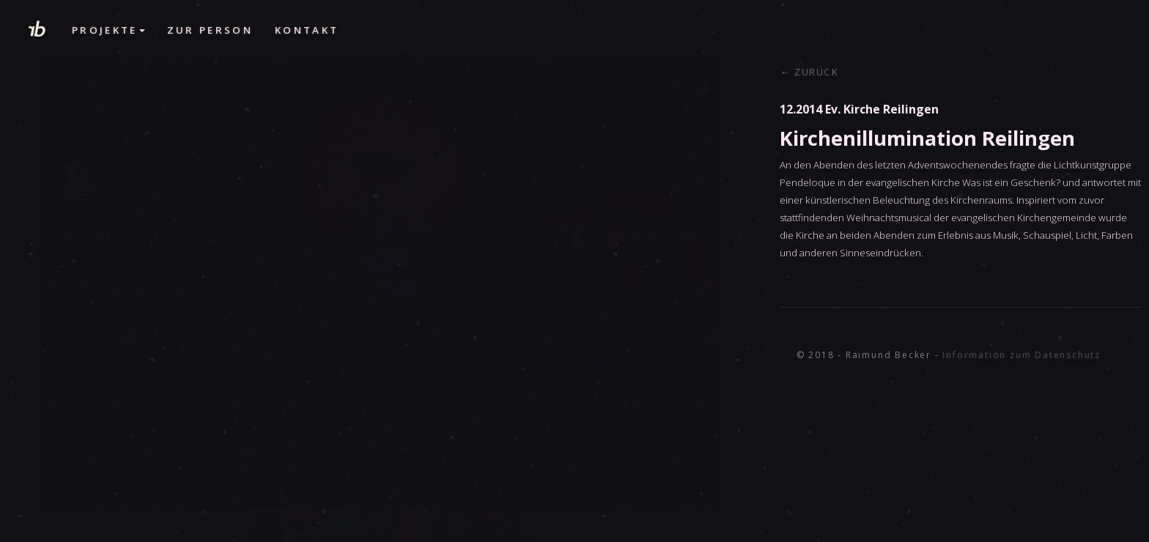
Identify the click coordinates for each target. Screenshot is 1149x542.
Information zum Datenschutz (1021, 355)
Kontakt (307, 30)
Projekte (108, 30)
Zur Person (210, 30)
